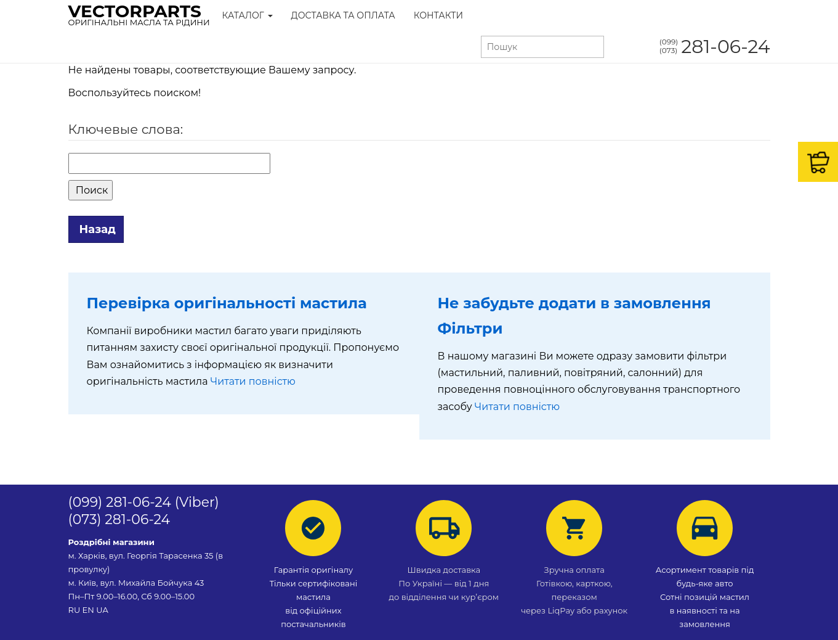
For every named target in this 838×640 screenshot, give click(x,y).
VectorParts (139, 14)
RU (75, 610)
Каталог (247, 15)
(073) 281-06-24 (119, 519)
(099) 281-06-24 (119, 502)
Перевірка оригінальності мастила (227, 303)
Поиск (90, 190)
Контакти (438, 15)
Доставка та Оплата (343, 15)
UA (102, 610)
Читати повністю (253, 381)
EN (88, 610)
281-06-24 (714, 46)
